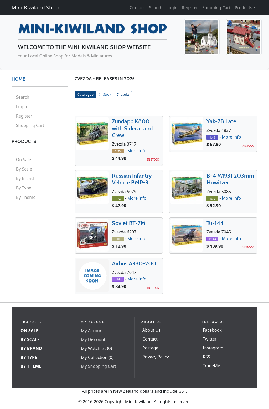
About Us (151, 330)
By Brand (25, 178)
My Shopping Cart (98, 366)
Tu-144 (215, 223)
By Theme (26, 197)
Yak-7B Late (221, 121)
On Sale (23, 159)
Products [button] (243, 7)
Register (190, 7)
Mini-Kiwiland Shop (35, 7)
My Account (92, 330)
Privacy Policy (155, 357)
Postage (150, 348)
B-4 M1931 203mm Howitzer (230, 179)
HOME (18, 79)
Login (172, 7)
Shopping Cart (216, 7)
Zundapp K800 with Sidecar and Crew (132, 128)
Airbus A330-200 (134, 263)
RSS (206, 357)
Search (155, 7)
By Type (23, 188)
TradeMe (211, 366)
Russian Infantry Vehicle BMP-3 (132, 179)
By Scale (24, 169)
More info (136, 151)
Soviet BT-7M (128, 223)
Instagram (213, 348)
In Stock (105, 94)
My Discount (93, 339)
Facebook (212, 330)
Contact (137, 7)
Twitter (209, 339)
